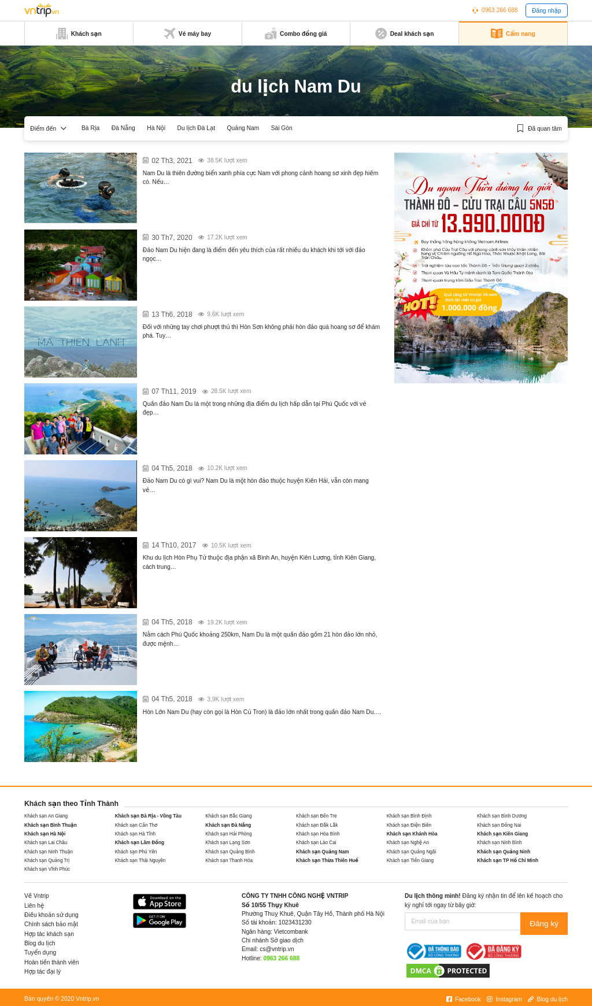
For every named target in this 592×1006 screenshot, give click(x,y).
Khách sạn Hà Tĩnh (135, 834)
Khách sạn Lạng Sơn (227, 842)
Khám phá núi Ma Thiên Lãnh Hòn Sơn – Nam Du (225, 312)
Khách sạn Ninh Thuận (48, 852)
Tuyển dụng (40, 952)
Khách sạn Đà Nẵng (228, 825)
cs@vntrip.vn (277, 949)
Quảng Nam (243, 128)
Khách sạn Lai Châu (45, 842)
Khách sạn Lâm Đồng (139, 842)
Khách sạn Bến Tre (316, 816)
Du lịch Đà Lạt (196, 128)
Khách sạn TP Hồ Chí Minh (507, 860)
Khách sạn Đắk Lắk (317, 825)
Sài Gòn (282, 128)
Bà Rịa (90, 128)
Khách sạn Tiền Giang (410, 860)
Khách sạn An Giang (46, 816)
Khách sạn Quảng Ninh (503, 852)
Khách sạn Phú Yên (136, 852)
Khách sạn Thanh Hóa (229, 860)
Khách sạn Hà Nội (44, 834)
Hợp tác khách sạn (49, 934)
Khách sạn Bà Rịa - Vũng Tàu (148, 816)
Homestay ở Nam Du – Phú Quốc (198, 235)
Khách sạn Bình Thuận (50, 825)
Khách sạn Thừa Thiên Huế (327, 860)
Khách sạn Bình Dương (502, 816)
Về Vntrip (36, 896)
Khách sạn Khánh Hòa (412, 834)
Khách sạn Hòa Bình (318, 834)
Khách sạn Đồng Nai (499, 825)
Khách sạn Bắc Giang (228, 816)
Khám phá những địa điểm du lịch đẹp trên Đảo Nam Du (239, 388)
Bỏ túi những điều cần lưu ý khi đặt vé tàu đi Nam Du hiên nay (249, 619)
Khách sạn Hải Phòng (228, 834)
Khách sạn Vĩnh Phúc (47, 869)
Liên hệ (34, 906)
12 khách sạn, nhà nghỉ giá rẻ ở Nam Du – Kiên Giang (234, 158)
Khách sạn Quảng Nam (322, 852)
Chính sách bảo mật (51, 924)
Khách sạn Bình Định (409, 816)
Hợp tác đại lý (42, 971)
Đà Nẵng (123, 128)
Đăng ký (547, 921)
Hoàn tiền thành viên (51, 962)
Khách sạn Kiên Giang (502, 834)
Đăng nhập (546, 11)
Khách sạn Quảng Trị (46, 860)
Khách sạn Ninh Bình (499, 842)
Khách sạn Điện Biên (409, 825)
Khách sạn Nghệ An (408, 842)
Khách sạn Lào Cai (316, 842)
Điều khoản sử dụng (51, 915)
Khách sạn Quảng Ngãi (411, 852)
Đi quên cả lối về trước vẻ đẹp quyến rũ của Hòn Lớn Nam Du (249, 696)
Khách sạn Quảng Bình (230, 852)
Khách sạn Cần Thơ (136, 825)
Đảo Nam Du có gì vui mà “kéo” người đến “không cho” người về (254, 465)
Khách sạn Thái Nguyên (140, 860)
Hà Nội (156, 128)
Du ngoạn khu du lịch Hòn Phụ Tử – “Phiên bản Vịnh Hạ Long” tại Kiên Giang (256, 547)
